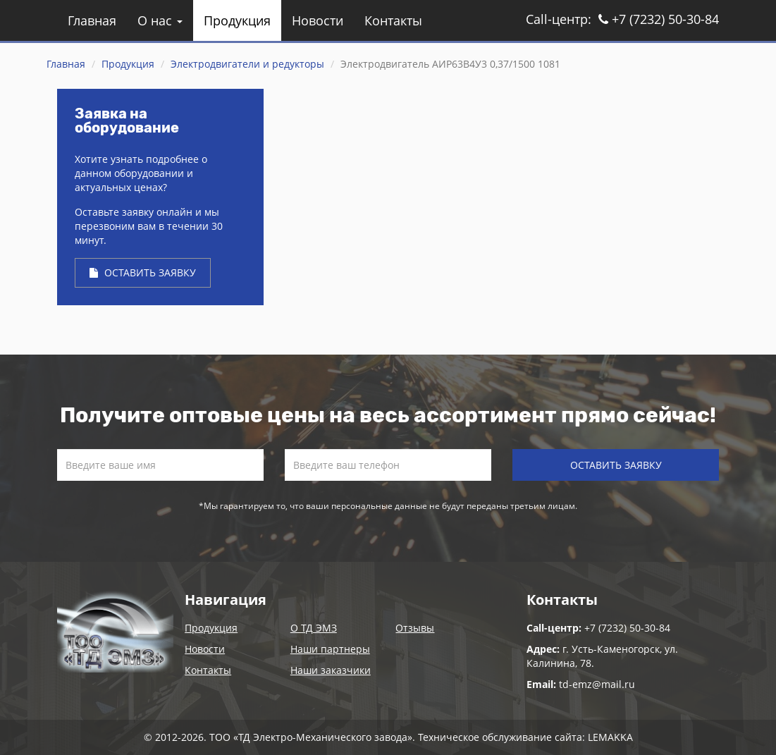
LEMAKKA (610, 737)
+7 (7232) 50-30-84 (658, 19)
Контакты (393, 20)
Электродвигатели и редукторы (247, 63)
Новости (317, 20)
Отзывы (414, 627)
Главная (92, 20)
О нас (160, 20)
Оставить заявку (143, 272)
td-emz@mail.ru (597, 684)
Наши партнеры (330, 649)
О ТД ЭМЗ (313, 627)
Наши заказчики (330, 670)
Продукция (237, 20)
